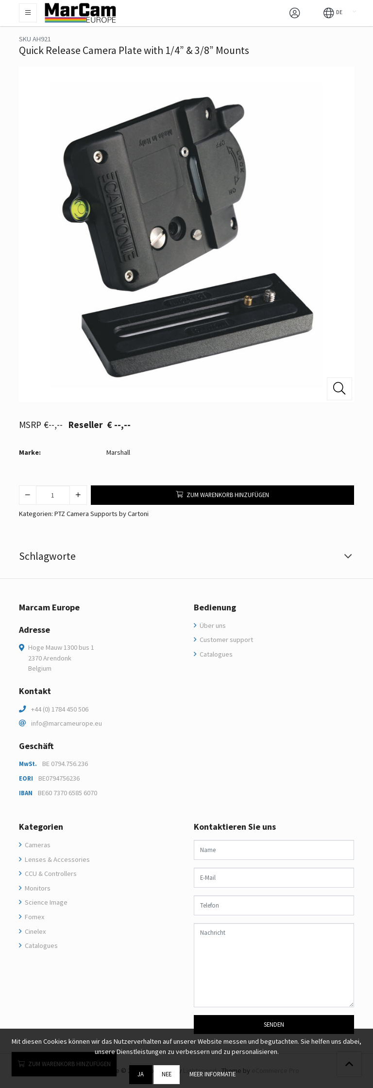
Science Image (45, 902)
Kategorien (41, 826)
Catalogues (215, 654)
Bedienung (215, 607)
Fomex (33, 916)
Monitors (37, 888)
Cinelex (34, 931)
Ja (140, 1074)
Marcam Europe (49, 607)
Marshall (118, 452)
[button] (333, 12)
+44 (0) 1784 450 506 (59, 709)
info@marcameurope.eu (66, 723)
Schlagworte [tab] (47, 556)
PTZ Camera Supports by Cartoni (101, 513)
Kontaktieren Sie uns (235, 826)
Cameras (37, 844)
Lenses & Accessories (56, 859)
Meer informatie (212, 1074)
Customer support (225, 639)
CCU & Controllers (50, 873)
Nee (166, 1074)
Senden (274, 1024)
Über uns (212, 625)
